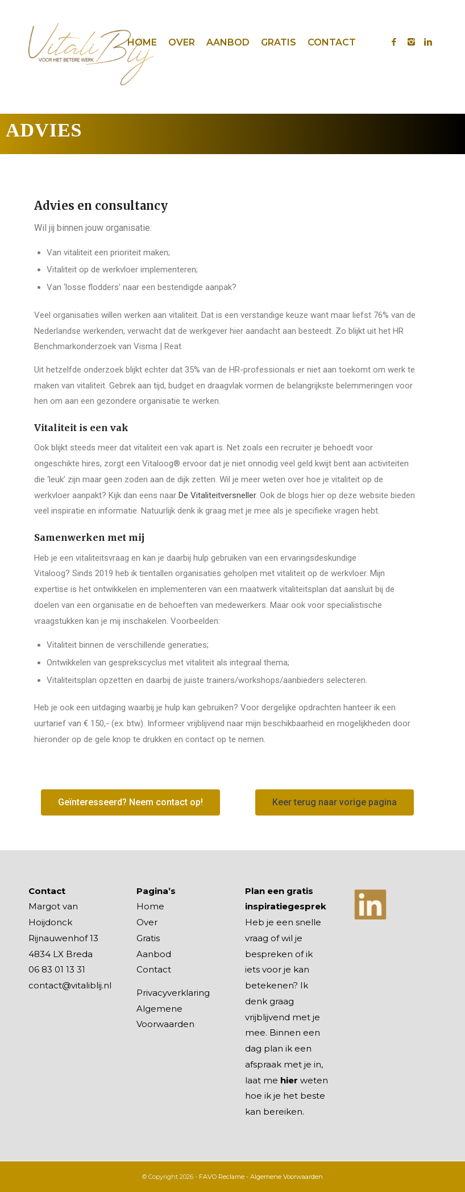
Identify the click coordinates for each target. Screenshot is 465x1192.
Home (150, 906)
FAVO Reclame (221, 1177)
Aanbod (153, 954)
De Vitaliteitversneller (217, 495)
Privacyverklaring (173, 992)
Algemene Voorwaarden (286, 1177)
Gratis (148, 938)
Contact (153, 969)
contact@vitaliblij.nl (69, 985)
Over (146, 922)
